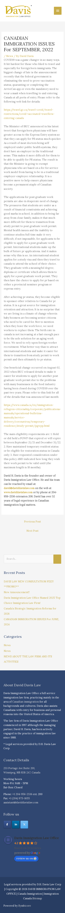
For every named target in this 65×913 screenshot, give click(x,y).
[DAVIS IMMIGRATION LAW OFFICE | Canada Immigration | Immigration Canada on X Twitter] (24, 825)
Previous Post (32, 521)
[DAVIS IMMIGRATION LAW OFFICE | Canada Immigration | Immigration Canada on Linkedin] (16, 825)
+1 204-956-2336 (22, 794)
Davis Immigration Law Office (36, 838)
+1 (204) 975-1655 (19, 798)
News (9, 56)
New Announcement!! (16, 592)
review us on (26, 858)
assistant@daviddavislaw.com (20, 802)
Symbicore (24, 905)
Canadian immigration (25, 701)
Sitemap (37, 898)
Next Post (32, 530)
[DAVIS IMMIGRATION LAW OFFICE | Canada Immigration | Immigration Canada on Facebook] (7, 825)
